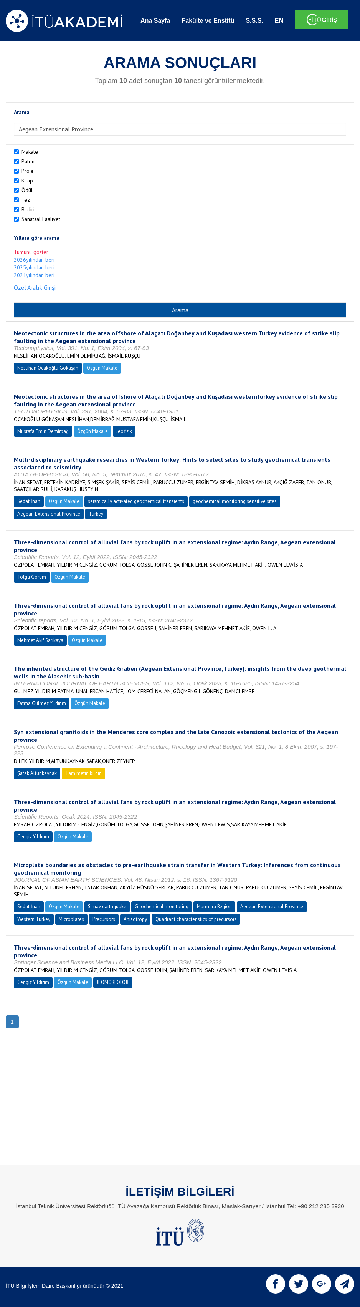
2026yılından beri (34, 259)
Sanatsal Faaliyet (40, 219)
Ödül (27, 190)
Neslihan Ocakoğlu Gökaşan (47, 368)
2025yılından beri (34, 267)
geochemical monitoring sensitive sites (235, 501)
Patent (28, 161)
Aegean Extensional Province (48, 514)
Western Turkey (33, 919)
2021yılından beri (34, 275)
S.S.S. (254, 20)
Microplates (71, 919)
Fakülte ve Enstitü (208, 20)
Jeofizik (124, 431)
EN (279, 20)
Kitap (27, 180)
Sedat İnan (28, 501)
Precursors (103, 919)
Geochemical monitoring (161, 906)
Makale (29, 151)
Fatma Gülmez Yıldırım (41, 703)
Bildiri (28, 209)
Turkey (96, 514)
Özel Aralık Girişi (35, 287)
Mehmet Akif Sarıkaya (40, 640)
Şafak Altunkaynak (37, 773)
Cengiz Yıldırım (33, 836)
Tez (25, 199)
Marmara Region (214, 906)
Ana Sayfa (155, 20)
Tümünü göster (31, 252)
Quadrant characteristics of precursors (196, 919)
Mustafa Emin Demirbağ (43, 431)
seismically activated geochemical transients (136, 501)
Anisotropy (135, 919)
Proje (27, 171)
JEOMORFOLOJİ (113, 982)
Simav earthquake (107, 906)
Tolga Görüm (31, 577)
